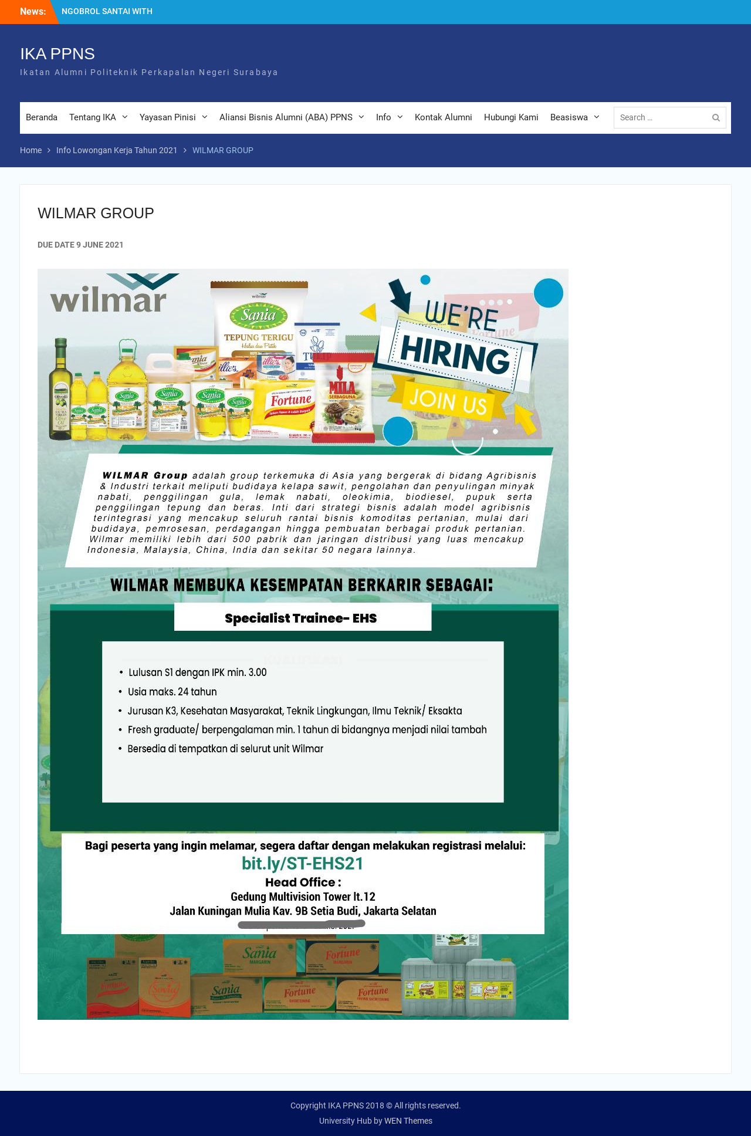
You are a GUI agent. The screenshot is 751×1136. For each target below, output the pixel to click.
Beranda (41, 117)
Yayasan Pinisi (168, 117)
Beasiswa (569, 117)
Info (383, 117)
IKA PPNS (57, 54)
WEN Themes (408, 1120)
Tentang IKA (92, 117)
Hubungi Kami (511, 117)
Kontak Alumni (443, 117)
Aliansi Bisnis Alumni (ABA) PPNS (286, 117)
